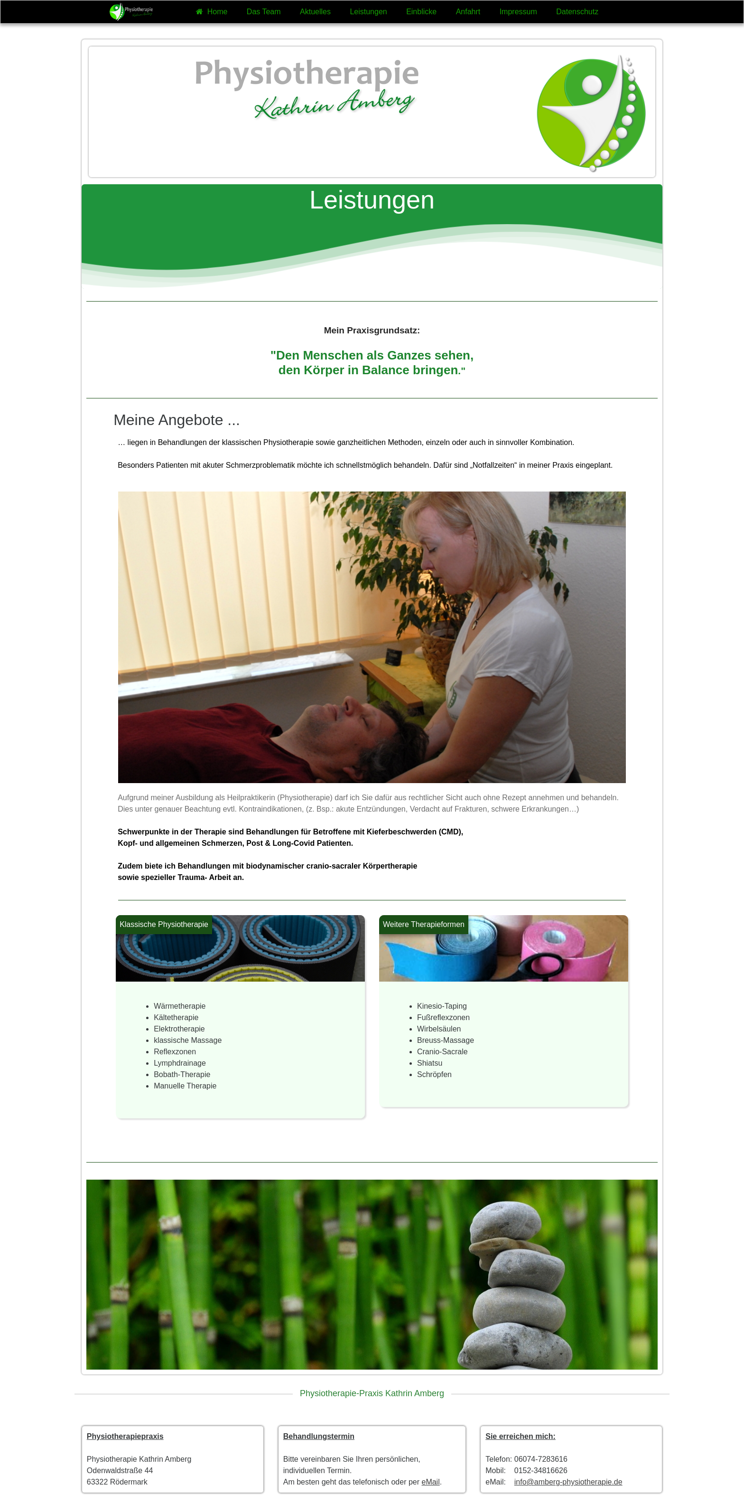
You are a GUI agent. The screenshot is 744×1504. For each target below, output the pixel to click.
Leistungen (368, 12)
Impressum (518, 12)
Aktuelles (315, 12)
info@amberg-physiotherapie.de (568, 1482)
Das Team (264, 12)
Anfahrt (468, 12)
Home (211, 12)
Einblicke (421, 12)
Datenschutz (577, 12)
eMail (430, 1482)
